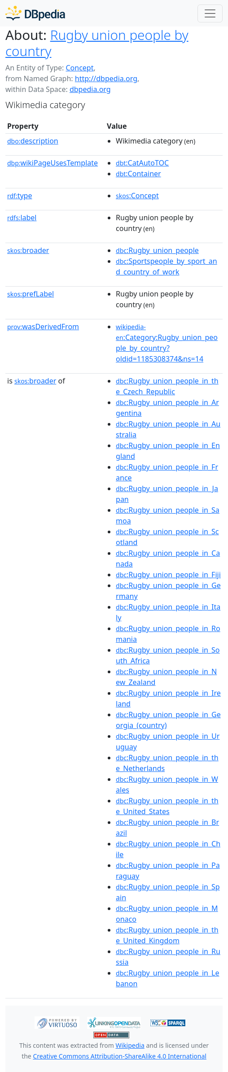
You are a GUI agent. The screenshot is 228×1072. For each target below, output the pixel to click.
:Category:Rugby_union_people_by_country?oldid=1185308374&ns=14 (167, 343)
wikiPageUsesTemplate (52, 163)
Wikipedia (130, 1045)
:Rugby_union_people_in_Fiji (168, 575)
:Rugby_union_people (157, 250)
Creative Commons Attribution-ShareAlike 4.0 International (119, 1056)
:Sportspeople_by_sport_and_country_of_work (166, 266)
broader (28, 250)
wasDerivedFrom (43, 326)
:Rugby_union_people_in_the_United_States (167, 806)
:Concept (137, 195)
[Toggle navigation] (210, 13)
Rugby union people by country (97, 43)
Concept (79, 68)
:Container (138, 174)
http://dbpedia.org (106, 78)
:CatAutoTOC (142, 163)
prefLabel (30, 294)
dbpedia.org (90, 89)
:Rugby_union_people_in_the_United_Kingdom (167, 935)
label (22, 217)
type (19, 195)
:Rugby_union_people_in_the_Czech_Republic (167, 386)
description (32, 141)
